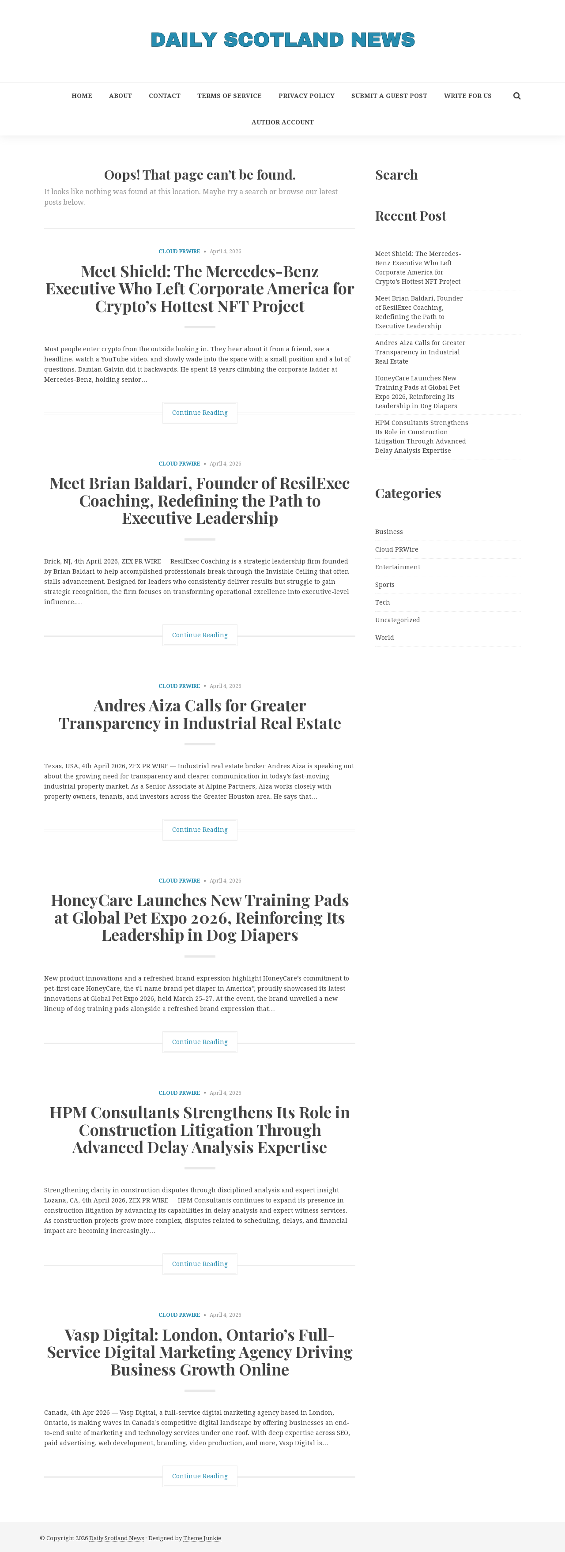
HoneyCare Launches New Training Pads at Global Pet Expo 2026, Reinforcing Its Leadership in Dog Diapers (200, 917)
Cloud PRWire (179, 251)
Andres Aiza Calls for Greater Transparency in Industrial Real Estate (200, 713)
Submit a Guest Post (389, 95)
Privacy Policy (307, 95)
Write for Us (468, 95)
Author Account (283, 122)
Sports (385, 584)
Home (82, 95)
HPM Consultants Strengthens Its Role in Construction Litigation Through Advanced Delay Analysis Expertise (199, 1129)
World (384, 637)
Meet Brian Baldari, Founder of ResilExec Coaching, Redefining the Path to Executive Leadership (199, 500)
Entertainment (397, 567)
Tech (382, 602)
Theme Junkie (202, 1538)
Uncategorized (397, 620)
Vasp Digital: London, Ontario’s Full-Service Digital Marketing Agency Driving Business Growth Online (200, 1351)
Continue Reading (200, 412)
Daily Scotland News (116, 1538)
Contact (165, 95)
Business (389, 531)
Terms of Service (229, 95)
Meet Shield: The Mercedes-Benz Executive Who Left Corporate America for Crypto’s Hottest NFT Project (199, 288)
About (120, 95)
